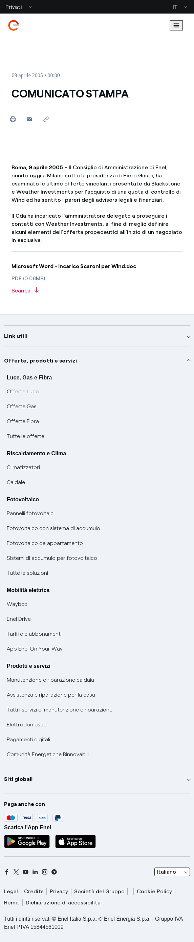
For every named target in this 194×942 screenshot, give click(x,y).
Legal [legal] (11, 891)
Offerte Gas (22, 406)
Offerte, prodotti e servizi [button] (40, 360)
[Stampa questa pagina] (12, 119)
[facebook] (6, 872)
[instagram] (44, 872)
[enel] (13, 25)
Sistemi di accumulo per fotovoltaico (52, 558)
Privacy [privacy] (59, 891)
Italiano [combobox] (166, 872)
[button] (29, 119)
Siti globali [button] (18, 779)
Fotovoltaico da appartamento (45, 543)
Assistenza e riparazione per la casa (51, 695)
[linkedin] (35, 872)
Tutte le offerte (25, 436)
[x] (16, 872)
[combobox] (172, 872)
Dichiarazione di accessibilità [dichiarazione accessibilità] (63, 902)
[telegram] (54, 872)
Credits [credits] (34, 891)
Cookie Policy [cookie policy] (154, 891)
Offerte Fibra (23, 421)
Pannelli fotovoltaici (31, 513)
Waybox (17, 604)
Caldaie (16, 482)
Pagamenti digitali (28, 739)
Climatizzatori (23, 467)
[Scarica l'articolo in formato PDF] (97, 291)
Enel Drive (19, 619)
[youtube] (25, 872)
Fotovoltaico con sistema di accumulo (53, 528)
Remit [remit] (12, 902)
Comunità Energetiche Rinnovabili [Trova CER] (48, 754)
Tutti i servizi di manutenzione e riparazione (59, 709)
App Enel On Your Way (35, 648)
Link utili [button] (15, 336)
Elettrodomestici (27, 724)
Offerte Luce (23, 391)
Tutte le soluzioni (27, 573)
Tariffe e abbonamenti (34, 634)
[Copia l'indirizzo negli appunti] (45, 119)
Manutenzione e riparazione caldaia (50, 680)
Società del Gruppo (99, 891)
